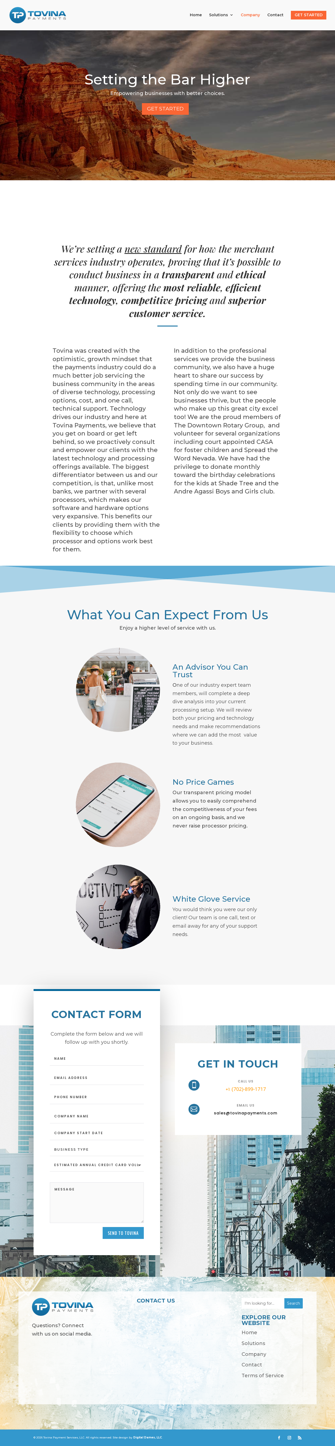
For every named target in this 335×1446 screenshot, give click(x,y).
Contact (275, 15)
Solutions (218, 15)
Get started (165, 109)
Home (196, 15)
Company (250, 15)
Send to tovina (123, 1233)
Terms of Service (263, 1376)
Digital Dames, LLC (147, 1437)
